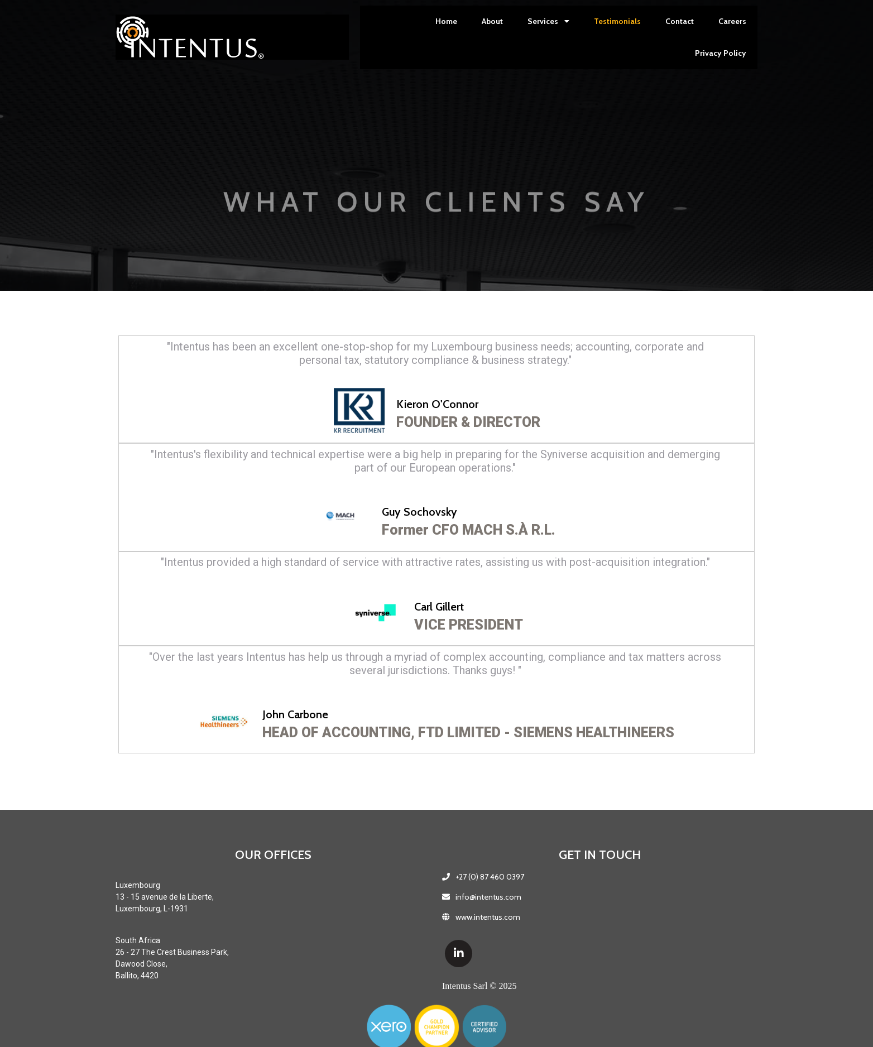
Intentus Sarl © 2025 (370, 990)
